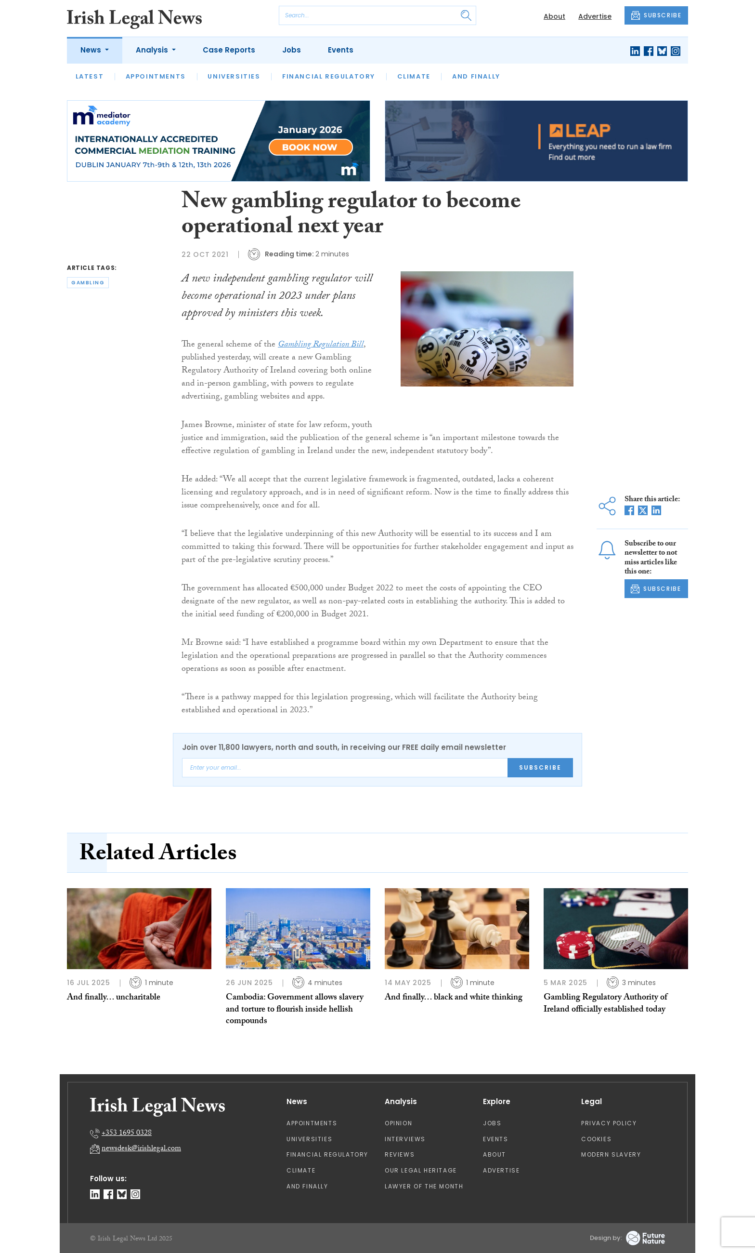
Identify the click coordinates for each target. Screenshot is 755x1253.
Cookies (596, 1139)
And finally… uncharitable (113, 998)
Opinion (398, 1123)
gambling (87, 282)
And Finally (476, 76)
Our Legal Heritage (421, 1170)
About (554, 16)
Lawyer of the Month (424, 1186)
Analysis (153, 50)
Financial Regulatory (328, 76)
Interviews (405, 1139)
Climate (413, 76)
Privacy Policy (609, 1123)
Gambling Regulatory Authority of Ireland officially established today (605, 1004)
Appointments (156, 76)
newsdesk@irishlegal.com (141, 1149)
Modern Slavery (611, 1154)
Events (340, 50)
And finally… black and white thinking (453, 998)
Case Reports (229, 50)
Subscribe (540, 767)
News (91, 50)
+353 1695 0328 (127, 1133)
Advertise (595, 16)
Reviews (400, 1154)
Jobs (291, 50)
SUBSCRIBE (656, 15)
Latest (90, 76)
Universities (234, 76)
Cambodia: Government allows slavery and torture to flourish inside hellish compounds (295, 1010)
